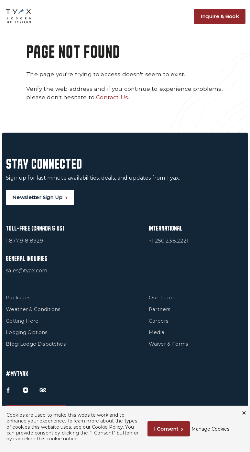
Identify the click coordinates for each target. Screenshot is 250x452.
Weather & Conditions (33, 309)
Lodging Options (26, 332)
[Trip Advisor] (42, 389)
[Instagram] (25, 389)
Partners (159, 309)
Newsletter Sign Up (37, 197)
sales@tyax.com (26, 271)
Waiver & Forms (168, 344)
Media (156, 332)
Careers (158, 321)
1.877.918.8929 (24, 241)
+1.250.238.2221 (169, 241)
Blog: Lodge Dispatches (36, 344)
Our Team (161, 297)
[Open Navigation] (185, 16)
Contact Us (112, 97)
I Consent (166, 429)
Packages (18, 297)
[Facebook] (8, 389)
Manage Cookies (210, 429)
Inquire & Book (220, 16)
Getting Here (22, 321)
